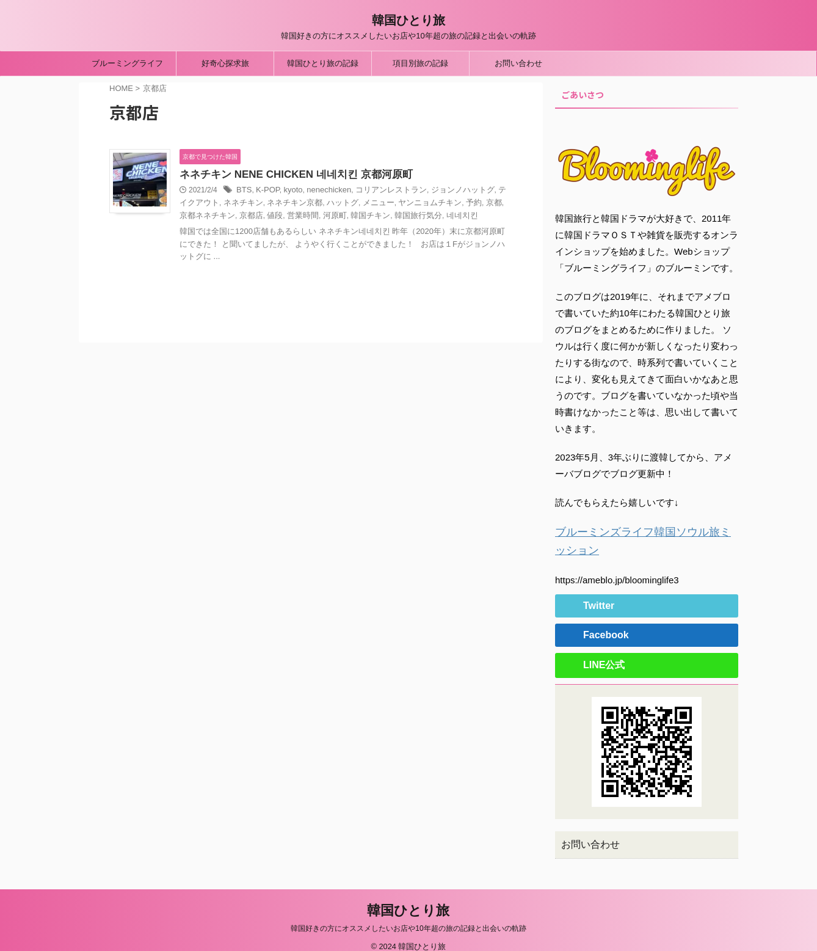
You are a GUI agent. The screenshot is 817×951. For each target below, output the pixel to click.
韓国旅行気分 (358, 216)
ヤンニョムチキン (390, 204)
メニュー (342, 204)
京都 (450, 204)
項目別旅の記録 (420, 63)
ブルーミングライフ (127, 63)
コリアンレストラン (380, 191)
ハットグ (309, 204)
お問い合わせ (518, 63)
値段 (224, 216)
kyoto (290, 191)
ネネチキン (216, 204)
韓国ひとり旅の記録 (322, 63)
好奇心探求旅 (225, 63)
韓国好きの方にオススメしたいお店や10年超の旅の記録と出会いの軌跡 (408, 915)
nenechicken (322, 191)
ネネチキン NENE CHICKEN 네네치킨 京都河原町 (289, 175)
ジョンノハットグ (447, 191)
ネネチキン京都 (264, 204)
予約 (431, 204)
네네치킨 (398, 216)
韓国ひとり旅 (408, 20)
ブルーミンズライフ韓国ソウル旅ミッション (646, 531)
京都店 (202, 216)
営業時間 (250, 216)
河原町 (280, 216)
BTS (243, 191)
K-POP (266, 191)
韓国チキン (313, 216)
